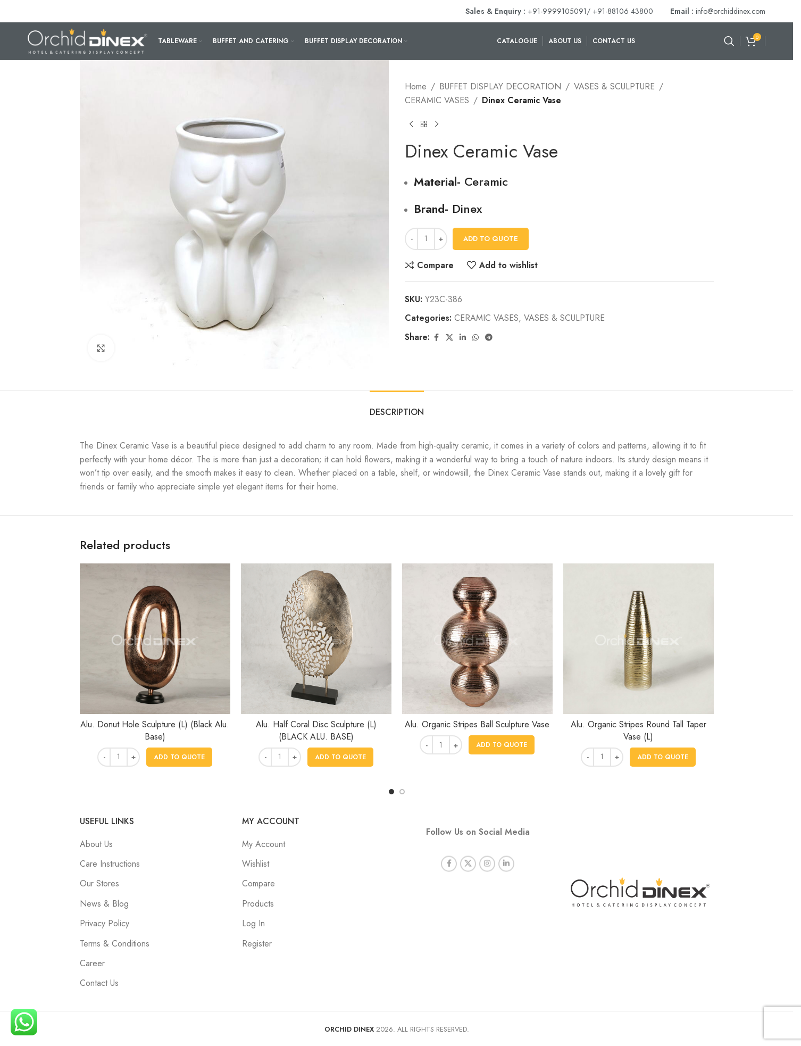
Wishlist (255, 864)
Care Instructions (110, 864)
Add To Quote (490, 239)
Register (257, 943)
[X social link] (449, 337)
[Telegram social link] (489, 337)
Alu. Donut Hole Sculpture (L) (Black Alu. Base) (154, 730)
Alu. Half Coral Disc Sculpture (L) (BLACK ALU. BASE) (316, 730)
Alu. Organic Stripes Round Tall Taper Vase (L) (638, 730)
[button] (179, 757)
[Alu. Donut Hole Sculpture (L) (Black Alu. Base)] (155, 638)
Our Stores (99, 883)
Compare (258, 883)
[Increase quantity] (440, 239)
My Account (263, 844)
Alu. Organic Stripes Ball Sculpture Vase (477, 724)
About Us (96, 844)
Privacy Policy (104, 923)
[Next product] (436, 124)
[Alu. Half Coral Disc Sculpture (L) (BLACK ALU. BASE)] (316, 638)
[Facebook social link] (436, 337)
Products (258, 904)
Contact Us (99, 983)
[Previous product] (411, 124)
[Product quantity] (426, 239)
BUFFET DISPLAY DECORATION (500, 86)
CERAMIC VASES (437, 100)
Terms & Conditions (114, 943)
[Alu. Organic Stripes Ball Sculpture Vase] (477, 638)
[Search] (729, 41)
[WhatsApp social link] (475, 337)
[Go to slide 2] (402, 791)
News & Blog (104, 904)
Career (92, 963)
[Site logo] (87, 40)
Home (416, 86)
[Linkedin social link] (462, 337)
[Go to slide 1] (391, 791)
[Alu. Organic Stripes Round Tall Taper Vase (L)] (638, 638)
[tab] (397, 407)
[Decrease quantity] (411, 239)
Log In (253, 923)
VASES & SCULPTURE (614, 86)
